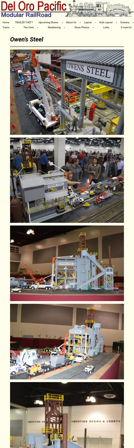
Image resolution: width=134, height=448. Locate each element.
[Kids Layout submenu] (116, 22)
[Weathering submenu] (64, 27)
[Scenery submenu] (133, 22)
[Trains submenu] (13, 27)
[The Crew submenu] (38, 27)
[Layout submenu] (95, 22)
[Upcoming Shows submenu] (62, 22)
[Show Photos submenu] (93, 27)
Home (6, 22)
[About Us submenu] (80, 22)
